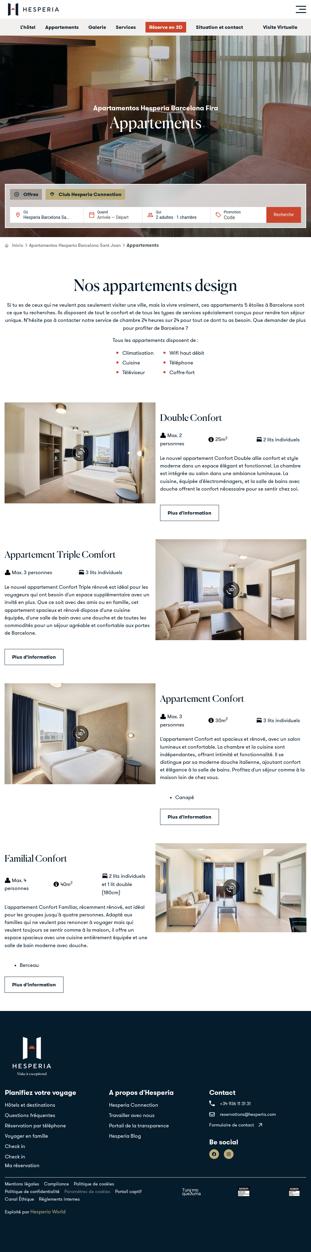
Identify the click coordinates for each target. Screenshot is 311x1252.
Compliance (56, 1184)
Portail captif (128, 1191)
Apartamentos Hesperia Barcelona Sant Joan (75, 245)
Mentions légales (22, 1184)
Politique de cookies (94, 1184)
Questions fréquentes (30, 1115)
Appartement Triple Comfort (60, 555)
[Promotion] (238, 217)
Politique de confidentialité (32, 1191)
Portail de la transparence (139, 1126)
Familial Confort (36, 859)
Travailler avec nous (132, 1115)
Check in (15, 1146)
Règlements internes (59, 1199)
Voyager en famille (26, 1136)
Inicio (17, 245)
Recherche (284, 214)
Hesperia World (48, 1212)
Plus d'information (189, 513)
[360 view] (80, 453)
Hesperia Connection (133, 1105)
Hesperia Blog (125, 1136)
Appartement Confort (202, 699)
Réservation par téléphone (35, 1126)
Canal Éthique (19, 1199)
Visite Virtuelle (280, 27)
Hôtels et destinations (30, 1105)
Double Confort (191, 418)
